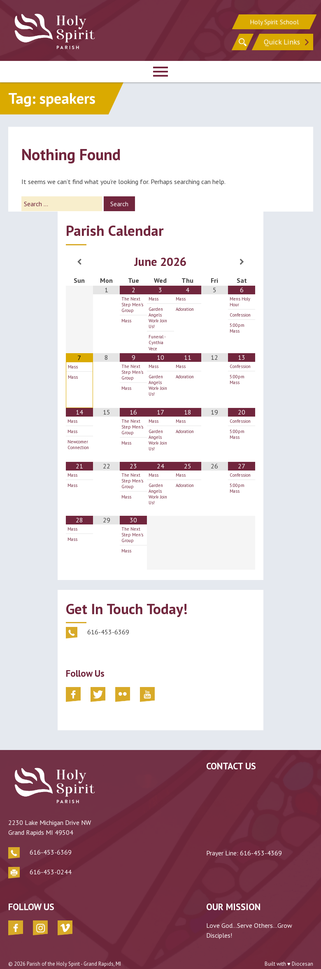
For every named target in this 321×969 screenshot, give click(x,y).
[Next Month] (241, 262)
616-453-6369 (51, 840)
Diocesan (302, 952)
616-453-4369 (261, 853)
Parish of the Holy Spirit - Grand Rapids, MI (74, 952)
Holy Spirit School (274, 20)
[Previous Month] (79, 262)
